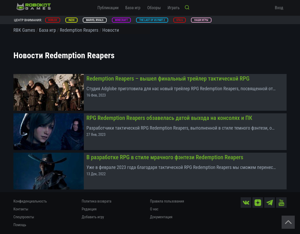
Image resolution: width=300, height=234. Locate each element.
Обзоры (154, 7)
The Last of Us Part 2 (152, 20)
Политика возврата (96, 201)
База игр (133, 7)
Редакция (89, 209)
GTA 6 (180, 20)
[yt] (281, 202)
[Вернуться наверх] (288, 222)
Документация (161, 217)
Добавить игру (93, 217)
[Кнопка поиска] (187, 8)
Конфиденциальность (30, 201)
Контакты (20, 209)
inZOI (72, 20)
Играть (174, 7)
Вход (279, 7)
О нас (154, 209)
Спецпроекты (23, 217)
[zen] (257, 202)
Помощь (19, 225)
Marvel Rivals (94, 20)
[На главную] (33, 6)
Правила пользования (167, 201)
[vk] (246, 202)
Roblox (52, 20)
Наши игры (201, 20)
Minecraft (121, 20)
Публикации (108, 7)
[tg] (269, 202)
